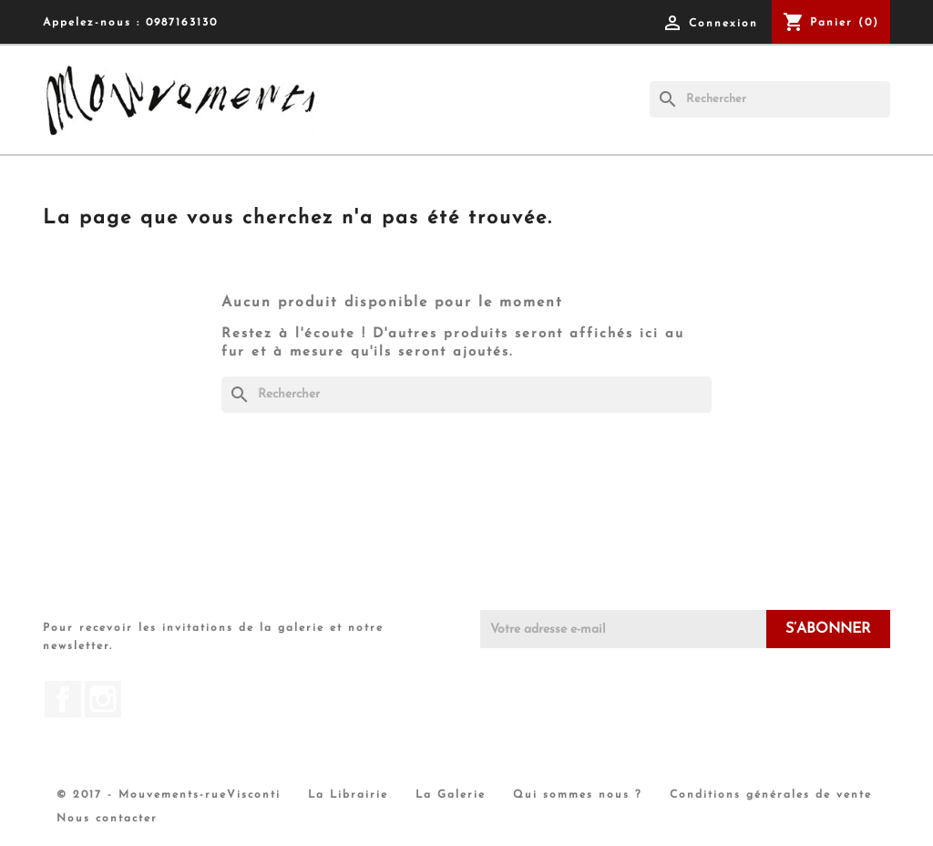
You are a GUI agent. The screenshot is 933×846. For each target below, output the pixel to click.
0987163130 (182, 22)
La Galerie (450, 794)
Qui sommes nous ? (577, 794)
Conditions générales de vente (771, 794)
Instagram (103, 699)
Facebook (63, 699)
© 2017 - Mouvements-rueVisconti (168, 794)
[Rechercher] (770, 99)
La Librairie (348, 794)
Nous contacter (107, 818)
